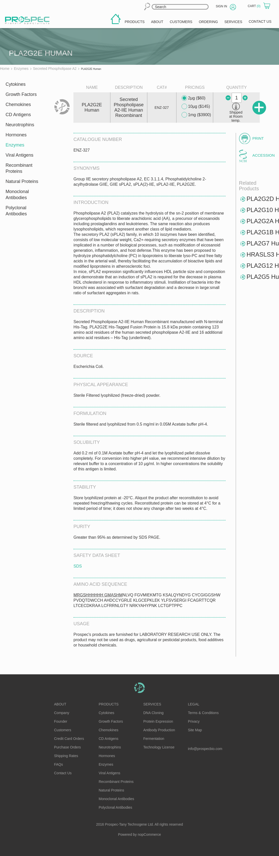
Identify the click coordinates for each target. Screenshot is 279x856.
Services (152, 704)
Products (109, 704)
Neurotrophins (20, 124)
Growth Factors (21, 94)
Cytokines (16, 84)
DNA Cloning (153, 713)
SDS (77, 566)
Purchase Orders (67, 747)
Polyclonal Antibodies (16, 210)
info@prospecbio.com (205, 749)
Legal (193, 704)
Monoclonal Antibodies (17, 194)
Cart (254, 6)
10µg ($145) (196, 106)
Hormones (16, 134)
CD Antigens (18, 114)
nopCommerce (149, 834)
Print (258, 138)
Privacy (194, 721)
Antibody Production (159, 730)
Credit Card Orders (69, 739)
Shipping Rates (66, 756)
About (60, 704)
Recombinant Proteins (19, 168)
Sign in (221, 6)
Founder (60, 721)
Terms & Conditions (203, 713)
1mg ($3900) (196, 115)
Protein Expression (158, 721)
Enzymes (15, 145)
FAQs (58, 764)
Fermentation (153, 739)
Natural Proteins (22, 181)
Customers (62, 730)
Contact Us (63, 773)
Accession (262, 155)
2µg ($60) (194, 98)
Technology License (158, 747)
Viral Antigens (19, 155)
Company (61, 713)
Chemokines (18, 104)
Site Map (195, 730)
